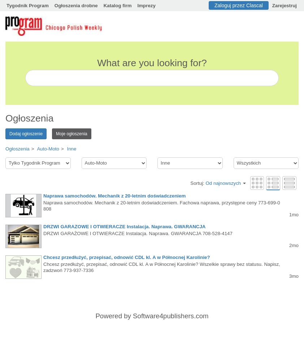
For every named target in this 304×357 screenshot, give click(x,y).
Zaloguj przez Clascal (238, 5)
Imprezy (147, 5)
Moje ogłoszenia (71, 133)
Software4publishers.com (170, 316)
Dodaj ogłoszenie (26, 133)
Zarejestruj (284, 5)
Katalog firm (118, 5)
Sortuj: (218, 183)
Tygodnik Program (27, 5)
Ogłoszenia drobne (76, 5)
